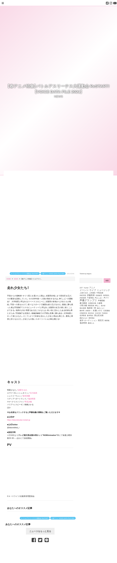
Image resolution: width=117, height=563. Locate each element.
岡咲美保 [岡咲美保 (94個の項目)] (91, 305)
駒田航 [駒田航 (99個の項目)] (107, 320)
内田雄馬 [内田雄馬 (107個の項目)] (83, 298)
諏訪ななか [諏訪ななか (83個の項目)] (84, 318)
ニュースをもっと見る (40, 531)
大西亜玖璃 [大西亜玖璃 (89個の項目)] (92, 303)
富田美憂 (26, 395)
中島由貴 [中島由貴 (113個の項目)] (99, 293)
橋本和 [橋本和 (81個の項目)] (82, 310)
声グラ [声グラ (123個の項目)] (106, 298)
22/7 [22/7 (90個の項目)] (81, 287)
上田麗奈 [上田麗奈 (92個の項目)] (92, 293)
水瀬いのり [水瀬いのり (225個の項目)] (97, 310)
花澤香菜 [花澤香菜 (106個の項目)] (83, 315)
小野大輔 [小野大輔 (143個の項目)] (83, 305)
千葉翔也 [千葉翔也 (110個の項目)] (90, 298)
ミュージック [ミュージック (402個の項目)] (103, 290)
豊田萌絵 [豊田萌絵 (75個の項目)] (91, 318)
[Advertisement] (40, 548)
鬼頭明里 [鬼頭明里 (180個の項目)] (83, 323)
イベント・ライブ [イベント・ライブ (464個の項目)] (88, 290)
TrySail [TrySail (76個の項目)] (86, 287)
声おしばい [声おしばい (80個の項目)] (99, 298)
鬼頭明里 (31, 398)
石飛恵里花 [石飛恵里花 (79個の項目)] (83, 313)
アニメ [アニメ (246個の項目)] (92, 287)
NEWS (58, 96)
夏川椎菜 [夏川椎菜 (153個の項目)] (83, 303)
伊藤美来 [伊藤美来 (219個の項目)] (91, 295)
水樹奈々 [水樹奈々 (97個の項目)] (88, 310)
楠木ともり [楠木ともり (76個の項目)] (100, 308)
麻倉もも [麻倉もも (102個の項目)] (91, 323)
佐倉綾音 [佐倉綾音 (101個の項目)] (99, 295)
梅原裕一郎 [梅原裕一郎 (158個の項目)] (91, 308)
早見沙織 (28, 401)
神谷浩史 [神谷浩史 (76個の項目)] (91, 313)
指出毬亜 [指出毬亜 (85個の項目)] (83, 308)
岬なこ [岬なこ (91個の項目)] (97, 305)
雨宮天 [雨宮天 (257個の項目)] (101, 320)
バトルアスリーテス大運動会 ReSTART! (25, 273)
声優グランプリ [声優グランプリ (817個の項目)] (88, 300)
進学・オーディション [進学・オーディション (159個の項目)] (88, 320)
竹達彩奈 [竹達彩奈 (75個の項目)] (105, 313)
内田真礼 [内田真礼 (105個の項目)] (106, 295)
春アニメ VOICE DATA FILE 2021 (54, 273)
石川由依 (33, 392)
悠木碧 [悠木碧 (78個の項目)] (103, 305)
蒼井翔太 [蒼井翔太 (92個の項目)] (90, 315)
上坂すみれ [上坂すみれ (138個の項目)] (84, 293)
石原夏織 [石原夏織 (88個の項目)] (106, 310)
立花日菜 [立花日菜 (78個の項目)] (98, 313)
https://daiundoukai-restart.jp (18, 419)
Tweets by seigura (85, 273)
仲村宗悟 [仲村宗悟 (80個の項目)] (83, 295)
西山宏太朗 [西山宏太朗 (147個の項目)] (98, 315)
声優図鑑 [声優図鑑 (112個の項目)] (101, 300)
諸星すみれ (22, 389)
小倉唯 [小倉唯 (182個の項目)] (99, 303)
